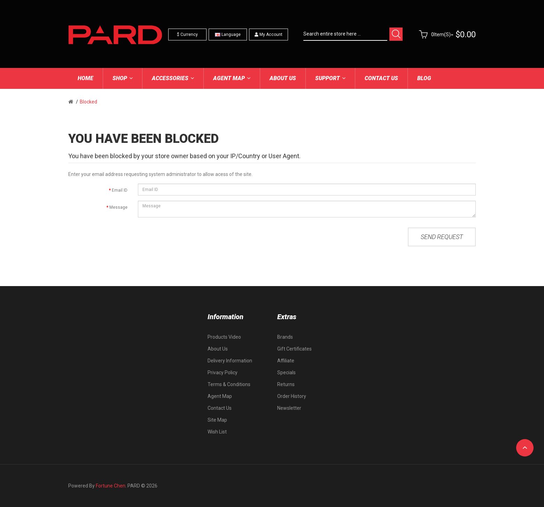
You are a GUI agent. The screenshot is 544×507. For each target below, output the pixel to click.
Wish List (217, 432)
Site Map (217, 420)
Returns (286, 384)
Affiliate (285, 360)
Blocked (88, 102)
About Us (218, 349)
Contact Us (220, 408)
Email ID (119, 190)
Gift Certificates (294, 349)
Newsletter (289, 408)
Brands (285, 337)
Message (118, 207)
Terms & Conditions (229, 384)
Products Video (224, 337)
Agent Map (220, 396)
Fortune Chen (110, 486)
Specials (286, 372)
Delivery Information (230, 360)
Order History (291, 396)
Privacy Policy (223, 372)
